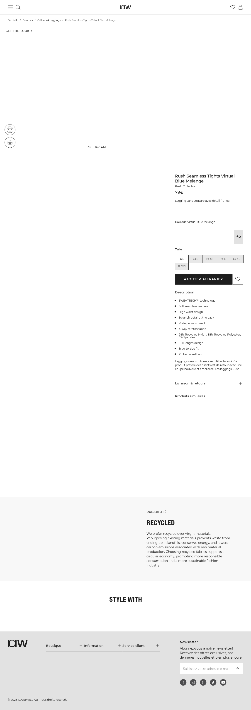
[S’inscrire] (237, 668)
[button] (41, 88)
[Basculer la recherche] (18, 7)
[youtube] (223, 682)
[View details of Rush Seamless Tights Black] (179, 237)
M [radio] (209, 259)
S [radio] (195, 259)
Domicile (13, 20)
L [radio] (223, 259)
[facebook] (183, 682)
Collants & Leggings (49, 20)
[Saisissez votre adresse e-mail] (205, 668)
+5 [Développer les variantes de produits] (238, 236)
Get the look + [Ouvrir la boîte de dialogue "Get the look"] (19, 31)
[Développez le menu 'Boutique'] (65, 646)
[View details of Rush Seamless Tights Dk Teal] (229, 237)
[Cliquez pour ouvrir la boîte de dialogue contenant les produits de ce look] (20, 434)
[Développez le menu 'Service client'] (141, 646)
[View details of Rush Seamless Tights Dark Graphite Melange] (189, 237)
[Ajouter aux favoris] (237, 279)
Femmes (28, 20)
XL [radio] (236, 259)
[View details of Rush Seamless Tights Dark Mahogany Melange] (209, 237)
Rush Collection (186, 186)
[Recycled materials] (10, 129)
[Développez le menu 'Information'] (103, 646)
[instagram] (193, 682)
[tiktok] (213, 682)
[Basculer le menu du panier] (240, 7)
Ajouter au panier (203, 279)
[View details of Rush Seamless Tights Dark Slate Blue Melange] (219, 237)
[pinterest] (203, 682)
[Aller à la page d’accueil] (125, 7)
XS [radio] (181, 259)
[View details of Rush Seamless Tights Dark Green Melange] (199, 237)
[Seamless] (10, 142)
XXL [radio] (181, 266)
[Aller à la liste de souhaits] (233, 7)
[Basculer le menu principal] (10, 7)
